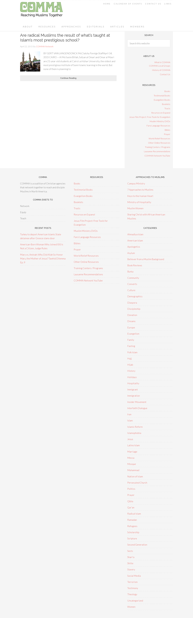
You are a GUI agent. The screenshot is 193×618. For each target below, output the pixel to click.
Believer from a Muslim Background (145, 259)
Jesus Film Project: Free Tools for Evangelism (149, 117)
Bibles (167, 130)
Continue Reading (68, 78)
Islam (130, 420)
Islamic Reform (135, 426)
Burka (130, 271)
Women (131, 606)
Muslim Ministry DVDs (160, 121)
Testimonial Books (162, 95)
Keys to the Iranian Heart (140, 195)
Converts (132, 283)
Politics (131, 488)
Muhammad (133, 470)
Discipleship (133, 308)
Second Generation (137, 544)
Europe (131, 327)
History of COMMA (161, 70)
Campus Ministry (136, 183)
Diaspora (132, 302)
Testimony (132, 588)
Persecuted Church (137, 482)
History (131, 370)
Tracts (167, 108)
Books (167, 91)
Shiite (130, 563)
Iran (129, 414)
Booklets (166, 104)
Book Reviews (134, 265)
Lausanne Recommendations (157, 151)
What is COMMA (162, 62)
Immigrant (132, 389)
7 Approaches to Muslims (140, 189)
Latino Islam (133, 445)
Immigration (133, 395)
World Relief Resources (159, 138)
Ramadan (132, 519)
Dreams (131, 321)
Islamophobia (134, 432)
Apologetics (133, 246)
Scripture (132, 538)
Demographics (134, 296)
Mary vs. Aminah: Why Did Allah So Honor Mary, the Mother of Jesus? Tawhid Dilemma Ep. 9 (43, 258)
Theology (132, 594)
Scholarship (133, 532)
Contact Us (165, 74)
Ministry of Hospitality (139, 202)
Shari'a (130, 557)
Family (130, 339)
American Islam (135, 240)
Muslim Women (135, 208)
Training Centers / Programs (157, 147)
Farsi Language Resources (158, 125)
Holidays (132, 377)
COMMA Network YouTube (157, 155)
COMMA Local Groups (159, 65)
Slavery (131, 569)
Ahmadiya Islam (135, 234)
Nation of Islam (135, 476)
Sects (130, 550)
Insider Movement (136, 401)
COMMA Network (41, 11)
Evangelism (133, 333)
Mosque (131, 463)
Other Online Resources (159, 142)
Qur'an (130, 507)
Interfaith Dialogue (137, 408)
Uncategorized (135, 600)
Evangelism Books (162, 100)
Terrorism (132, 581)
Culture (131, 290)
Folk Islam (132, 352)
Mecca (130, 457)
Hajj (129, 358)
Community (133, 277)
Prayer (167, 134)
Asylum (131, 252)
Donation (132, 314)
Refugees (132, 526)
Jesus (130, 439)
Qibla (130, 501)
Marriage (132, 451)
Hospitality (133, 383)
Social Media (134, 575)
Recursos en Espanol (160, 112)
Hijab (130, 364)
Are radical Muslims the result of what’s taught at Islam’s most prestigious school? (65, 37)
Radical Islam (134, 513)
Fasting (131, 345)
